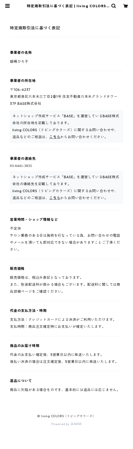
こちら (54, 137)
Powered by (66, 424)
